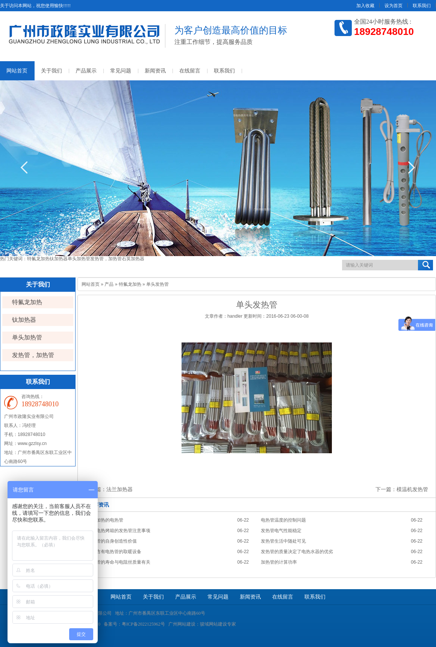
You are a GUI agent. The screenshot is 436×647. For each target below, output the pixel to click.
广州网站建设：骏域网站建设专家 (202, 624)
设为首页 (394, 5)
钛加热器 (59, 258)
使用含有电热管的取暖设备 (114, 551)
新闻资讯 (155, 71)
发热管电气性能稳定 (281, 530)
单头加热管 (79, 258)
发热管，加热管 (106, 258)
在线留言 (189, 71)
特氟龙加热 (38, 258)
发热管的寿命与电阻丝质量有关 (118, 562)
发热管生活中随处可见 (283, 541)
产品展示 (86, 71)
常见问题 (120, 71)
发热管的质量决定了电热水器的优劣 (297, 551)
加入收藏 (365, 5)
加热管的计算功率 (279, 562)
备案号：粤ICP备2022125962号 (134, 624)
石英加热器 (133, 258)
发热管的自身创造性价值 (112, 541)
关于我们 (51, 71)
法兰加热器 (119, 489)
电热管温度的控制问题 (283, 520)
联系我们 (422, 5)
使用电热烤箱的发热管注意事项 (118, 530)
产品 (109, 284)
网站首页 (91, 284)
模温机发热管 (412, 489)
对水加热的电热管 (105, 520)
